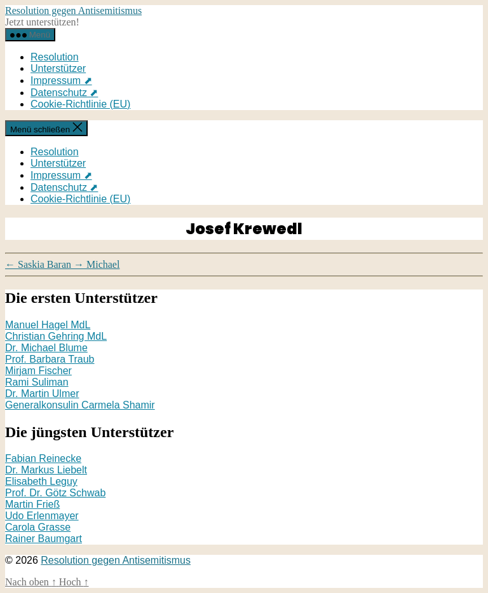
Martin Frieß (32, 504)
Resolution (54, 57)
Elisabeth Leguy (41, 481)
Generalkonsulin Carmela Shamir (80, 405)
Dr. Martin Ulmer (42, 393)
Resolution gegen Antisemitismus (73, 10)
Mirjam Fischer (38, 370)
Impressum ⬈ (61, 80)
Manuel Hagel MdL (47, 324)
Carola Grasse (38, 527)
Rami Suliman (37, 382)
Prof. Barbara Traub (50, 359)
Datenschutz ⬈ (64, 92)
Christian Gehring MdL (56, 336)
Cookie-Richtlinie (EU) (80, 104)
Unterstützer (58, 68)
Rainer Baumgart (43, 538)
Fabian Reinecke (43, 458)
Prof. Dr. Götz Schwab (55, 492)
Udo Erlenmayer (42, 515)
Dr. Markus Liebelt (46, 469)
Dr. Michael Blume (46, 347)
